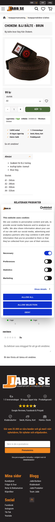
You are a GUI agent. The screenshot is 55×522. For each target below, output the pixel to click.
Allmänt (8, 156)
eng (50, 2)
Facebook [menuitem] (9, 505)
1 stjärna (5, 337)
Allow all (27, 297)
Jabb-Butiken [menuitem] (35, 481)
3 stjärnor (10, 337)
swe (42, 2)
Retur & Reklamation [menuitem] (14, 488)
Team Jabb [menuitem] (34, 492)
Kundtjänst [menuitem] (9, 481)
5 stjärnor (15, 337)
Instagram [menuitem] (9, 508)
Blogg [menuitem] (34, 476)
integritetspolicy (28, 460)
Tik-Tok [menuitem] (8, 512)
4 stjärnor (12, 337)
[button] (4, 9)
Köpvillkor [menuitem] (9, 492)
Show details (40, 289)
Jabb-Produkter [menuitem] (36, 488)
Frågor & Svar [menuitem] (11, 484)
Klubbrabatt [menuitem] (35, 484)
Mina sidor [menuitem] (13, 476)
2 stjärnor (7, 337)
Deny (27, 312)
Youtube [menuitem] (8, 516)
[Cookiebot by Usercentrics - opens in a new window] (40, 208)
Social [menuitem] (9, 500)
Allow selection (27, 304)
